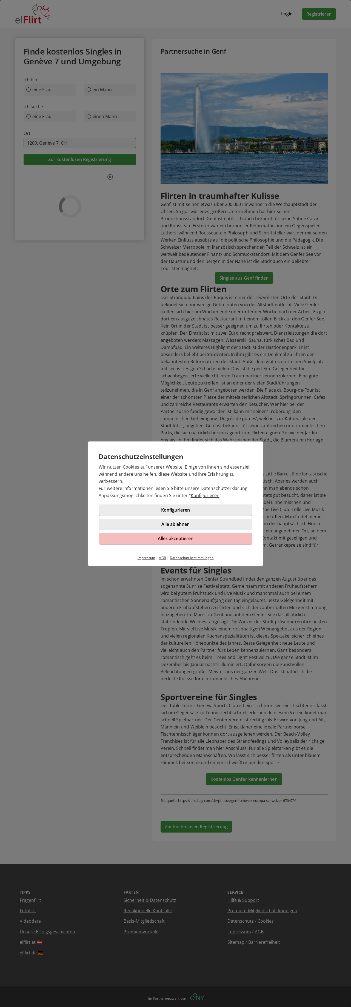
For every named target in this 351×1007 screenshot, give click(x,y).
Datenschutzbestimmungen (192, 557)
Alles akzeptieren (175, 538)
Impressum (146, 557)
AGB (162, 557)
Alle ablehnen (175, 524)
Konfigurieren (205, 495)
